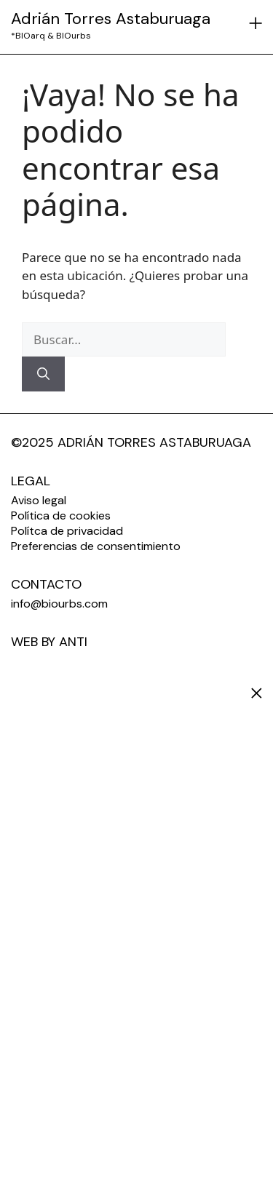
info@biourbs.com (59, 603)
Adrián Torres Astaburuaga (110, 18)
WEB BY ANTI (49, 641)
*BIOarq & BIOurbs (51, 35)
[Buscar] (43, 374)
